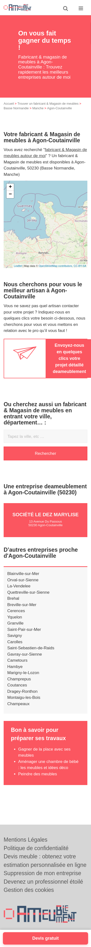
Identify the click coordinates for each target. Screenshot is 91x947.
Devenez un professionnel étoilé (43, 882)
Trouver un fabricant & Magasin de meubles (48, 103)
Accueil (9, 103)
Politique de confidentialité (36, 848)
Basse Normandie (16, 108)
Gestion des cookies (29, 890)
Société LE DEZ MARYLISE (45, 514)
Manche (37, 108)
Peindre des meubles (38, 774)
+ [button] (10, 187)
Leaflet (18, 265)
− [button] (10, 194)
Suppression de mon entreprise (42, 873)
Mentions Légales (25, 840)
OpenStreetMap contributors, (56, 265)
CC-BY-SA (80, 265)
